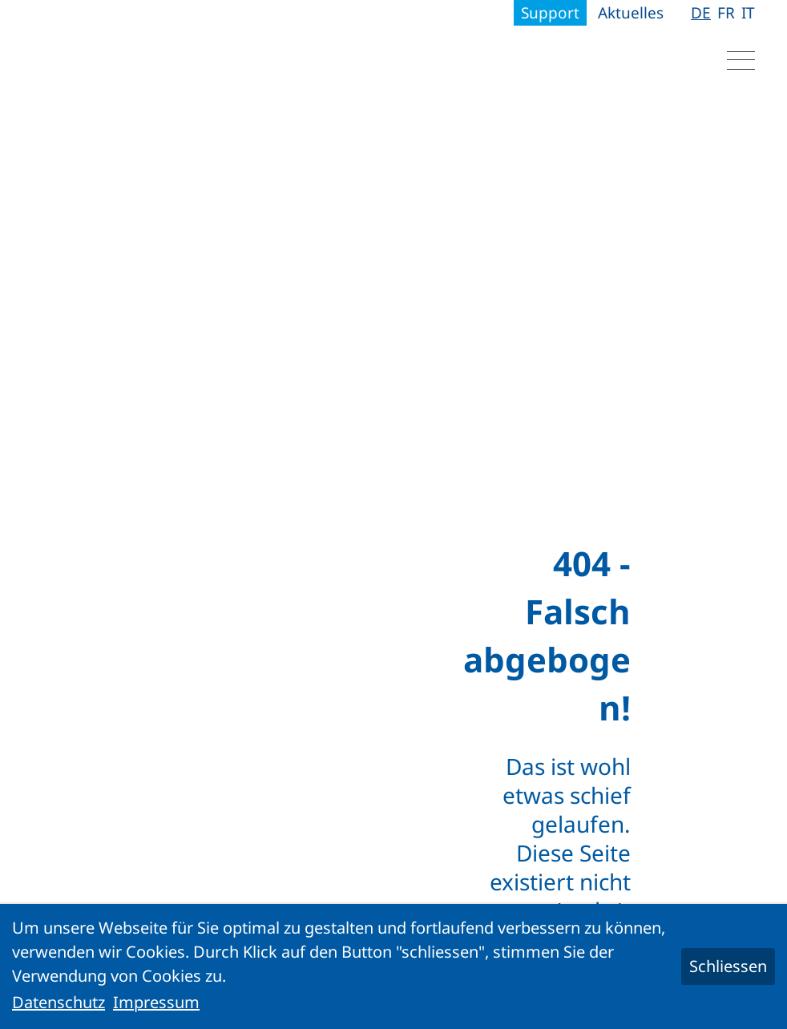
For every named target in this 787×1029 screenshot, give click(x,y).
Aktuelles (631, 12)
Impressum (156, 1002)
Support (550, 12)
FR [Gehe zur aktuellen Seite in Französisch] (726, 12)
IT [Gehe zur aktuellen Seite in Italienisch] (748, 12)
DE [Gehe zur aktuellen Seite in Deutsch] (701, 12)
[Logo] (132, 56)
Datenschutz (58, 1002)
